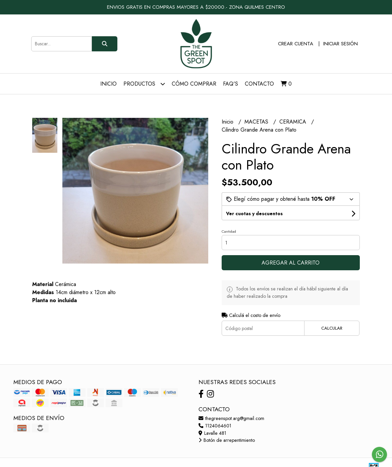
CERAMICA (293, 122)
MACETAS (257, 122)
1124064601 (215, 425)
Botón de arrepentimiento (227, 440)
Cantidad (229, 231)
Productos (144, 84)
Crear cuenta (295, 43)
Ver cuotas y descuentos (254, 213)
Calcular (331, 328)
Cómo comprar (194, 84)
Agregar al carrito (291, 263)
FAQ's (230, 84)
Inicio (108, 84)
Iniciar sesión (340, 43)
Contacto (259, 84)
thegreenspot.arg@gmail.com (231, 418)
